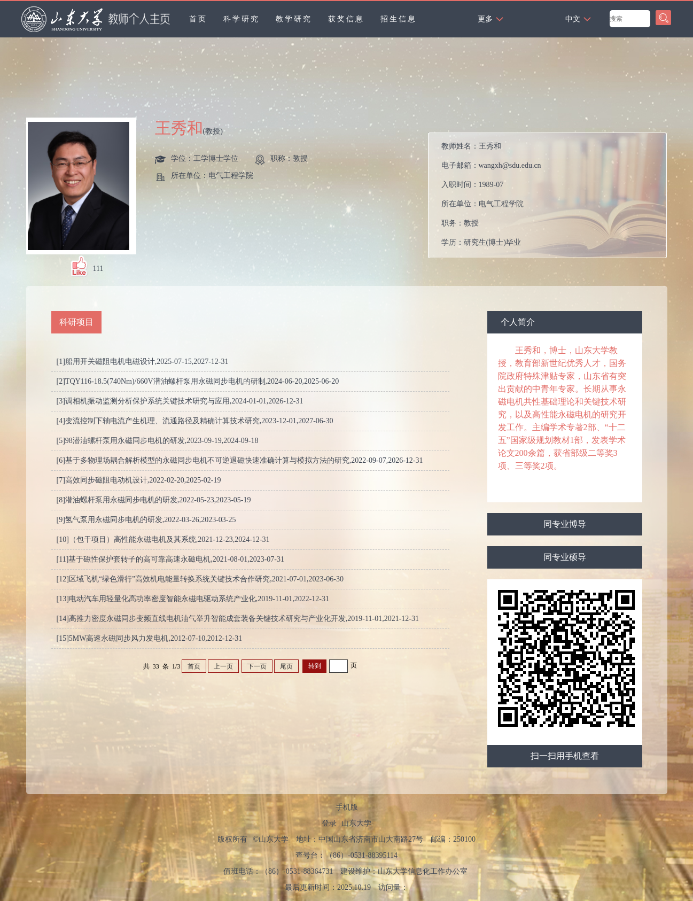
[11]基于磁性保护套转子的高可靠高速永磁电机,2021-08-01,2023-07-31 (170, 559)
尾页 (286, 666)
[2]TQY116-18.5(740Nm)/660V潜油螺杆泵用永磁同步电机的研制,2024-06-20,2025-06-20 (198, 381)
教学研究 (294, 19)
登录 (329, 823)
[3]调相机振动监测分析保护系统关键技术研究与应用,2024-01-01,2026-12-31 (180, 401)
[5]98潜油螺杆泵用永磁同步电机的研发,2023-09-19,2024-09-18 (158, 441)
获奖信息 (346, 19)
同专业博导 (564, 524)
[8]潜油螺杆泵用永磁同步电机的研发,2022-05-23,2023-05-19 (154, 500)
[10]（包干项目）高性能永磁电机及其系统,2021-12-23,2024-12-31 (163, 539)
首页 (198, 19)
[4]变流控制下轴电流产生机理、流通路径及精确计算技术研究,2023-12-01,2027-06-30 (195, 421)
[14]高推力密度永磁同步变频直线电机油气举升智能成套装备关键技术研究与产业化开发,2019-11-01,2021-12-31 (238, 619)
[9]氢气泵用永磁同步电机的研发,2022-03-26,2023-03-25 (146, 520)
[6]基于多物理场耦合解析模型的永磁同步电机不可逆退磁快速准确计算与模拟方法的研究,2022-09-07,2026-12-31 (240, 460)
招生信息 (398, 19)
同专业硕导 (564, 557)
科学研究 (241, 19)
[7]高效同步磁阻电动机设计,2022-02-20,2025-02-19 (139, 480)
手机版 (347, 807)
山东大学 (356, 823)
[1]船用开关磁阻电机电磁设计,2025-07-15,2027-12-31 (143, 362)
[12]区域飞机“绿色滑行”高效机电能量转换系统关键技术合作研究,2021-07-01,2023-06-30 (200, 579)
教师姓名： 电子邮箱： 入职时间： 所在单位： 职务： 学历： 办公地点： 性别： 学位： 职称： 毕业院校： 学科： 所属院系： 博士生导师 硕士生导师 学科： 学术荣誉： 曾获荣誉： (549, 198)
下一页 (257, 666)
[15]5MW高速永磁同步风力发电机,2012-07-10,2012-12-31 (150, 638)
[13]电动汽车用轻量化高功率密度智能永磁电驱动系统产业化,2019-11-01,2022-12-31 (193, 599)
